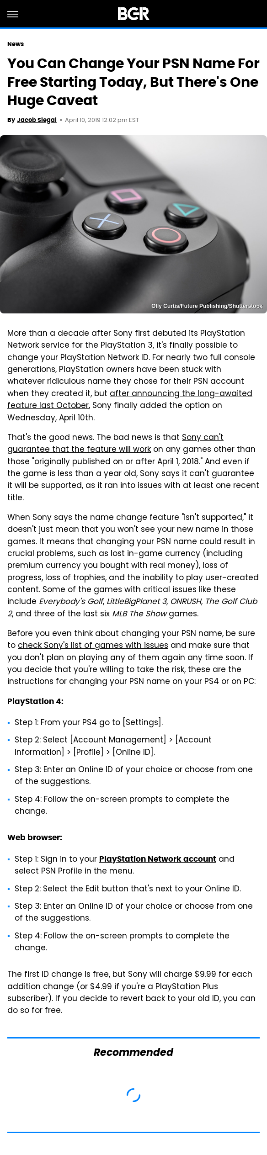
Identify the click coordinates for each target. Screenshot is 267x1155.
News (15, 44)
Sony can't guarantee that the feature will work (115, 444)
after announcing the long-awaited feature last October (129, 400)
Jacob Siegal (37, 120)
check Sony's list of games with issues (93, 646)
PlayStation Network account (157, 859)
